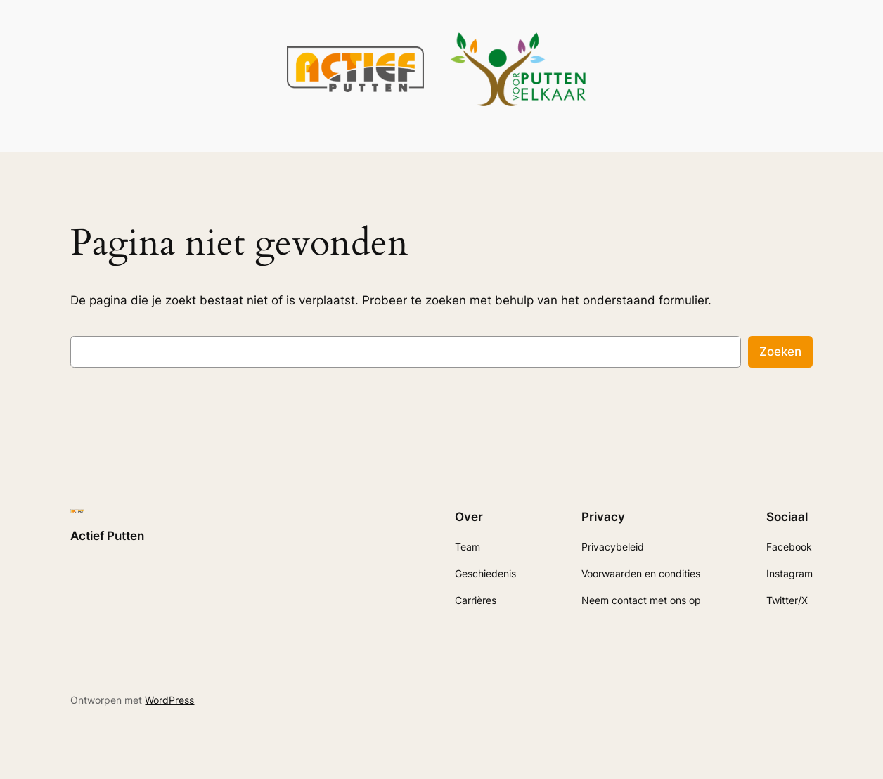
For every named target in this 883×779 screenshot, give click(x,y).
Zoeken (780, 352)
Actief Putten (107, 536)
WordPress (169, 700)
